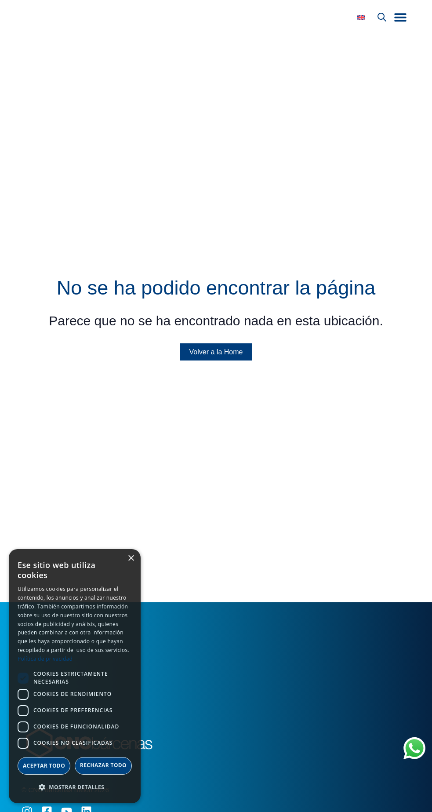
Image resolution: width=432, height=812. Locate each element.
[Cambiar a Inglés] (361, 19)
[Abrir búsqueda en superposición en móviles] (382, 19)
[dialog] (75, 676)
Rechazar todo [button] (103, 765)
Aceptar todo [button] (44, 765)
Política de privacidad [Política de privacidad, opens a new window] (45, 659)
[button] (400, 19)
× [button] (130, 558)
